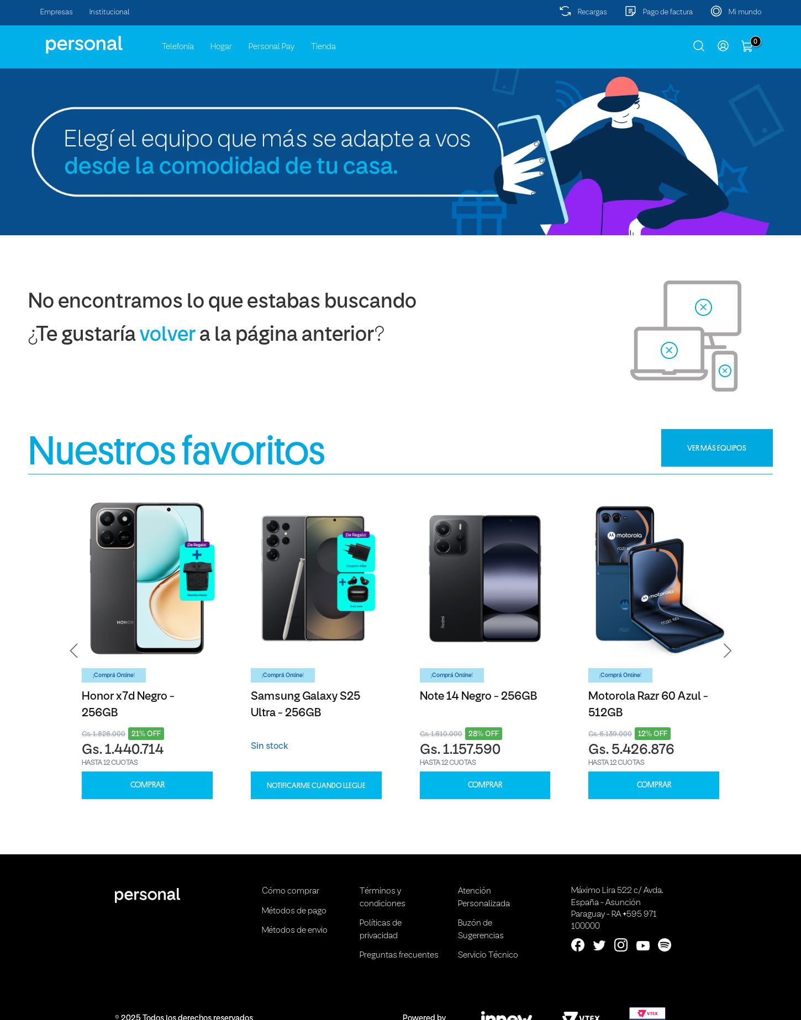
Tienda (323, 47)
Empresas (56, 12)
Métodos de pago (294, 911)
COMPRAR (147, 785)
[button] (74, 651)
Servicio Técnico (488, 955)
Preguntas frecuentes (399, 955)
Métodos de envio (295, 930)
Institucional (109, 12)
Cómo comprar (290, 891)
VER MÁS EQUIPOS (716, 448)
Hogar (221, 47)
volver (168, 335)
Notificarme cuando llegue (316, 785)
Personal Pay (271, 47)
